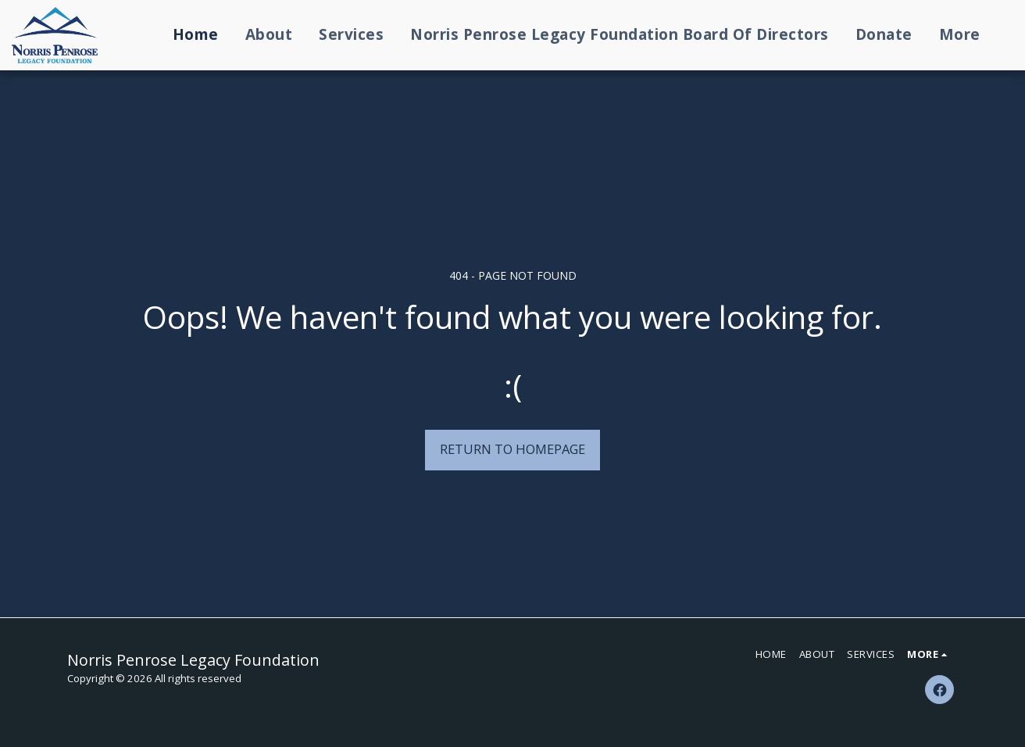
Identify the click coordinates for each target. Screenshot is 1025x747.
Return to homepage (512, 449)
